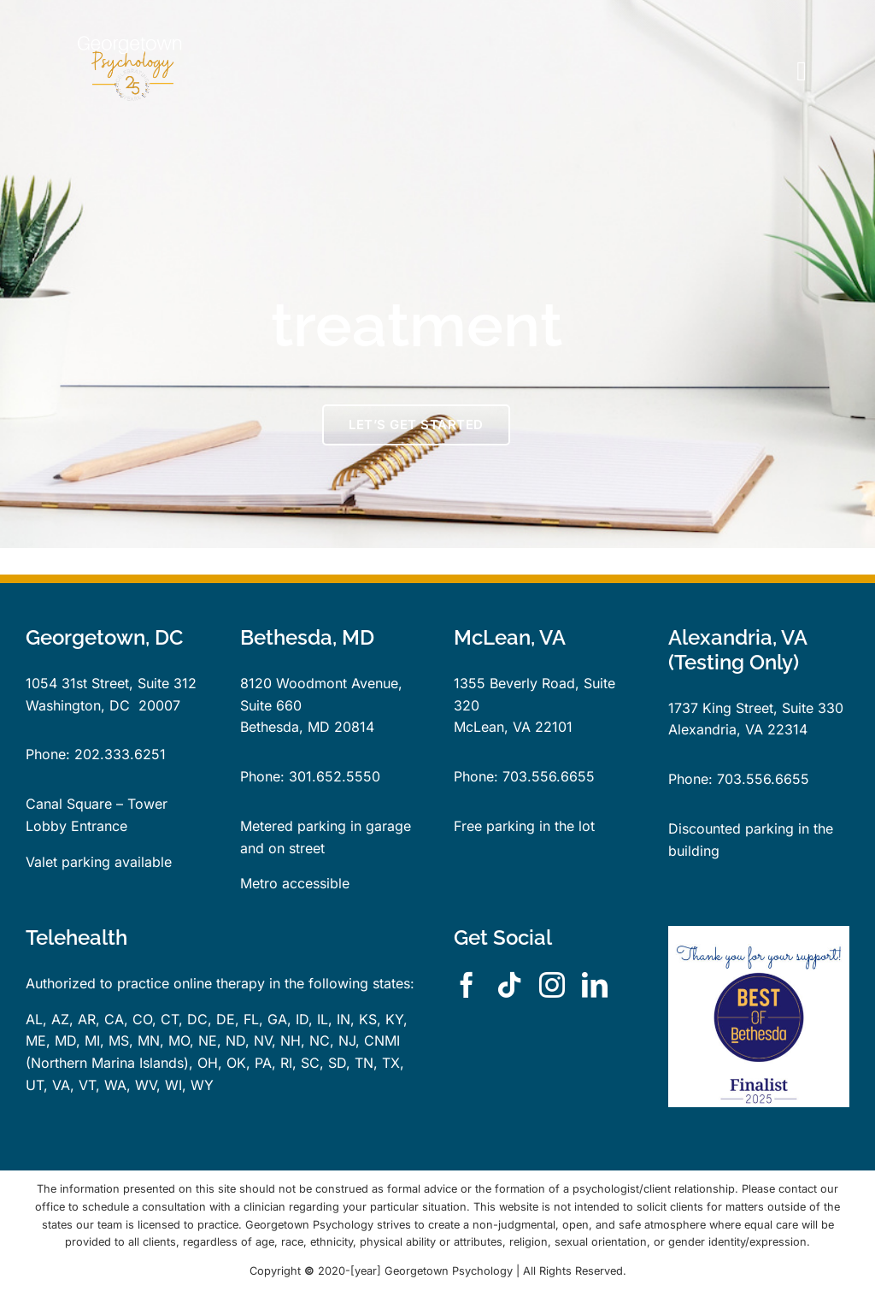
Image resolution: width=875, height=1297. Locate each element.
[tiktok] (509, 985)
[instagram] (552, 985)
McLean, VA (492, 726)
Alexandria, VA (715, 729)
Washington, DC (78, 705)
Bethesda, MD (285, 726)
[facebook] (466, 985)
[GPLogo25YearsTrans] (129, 28)
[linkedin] (595, 985)
